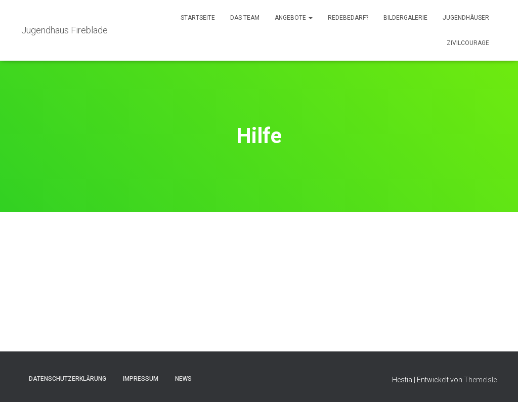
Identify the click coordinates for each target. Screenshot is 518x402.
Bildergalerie (405, 17)
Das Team (245, 17)
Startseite (198, 17)
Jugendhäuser (466, 17)
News (183, 378)
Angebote (294, 17)
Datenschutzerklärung (67, 378)
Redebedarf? (348, 17)
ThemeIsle (480, 380)
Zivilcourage (468, 43)
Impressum (140, 378)
